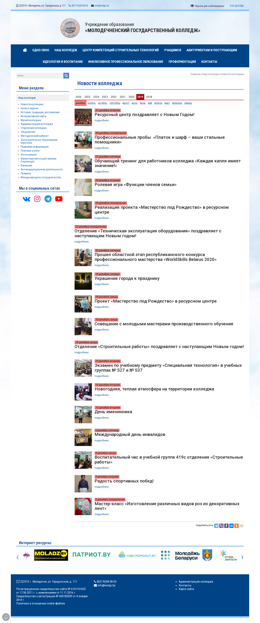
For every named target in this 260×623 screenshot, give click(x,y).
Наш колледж (211, 74)
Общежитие (28, 132)
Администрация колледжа (37, 124)
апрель (158, 103)
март (167, 103)
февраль (177, 103)
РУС (232, 6)
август (125, 103)
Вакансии (26, 165)
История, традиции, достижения (40, 112)
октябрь (102, 103)
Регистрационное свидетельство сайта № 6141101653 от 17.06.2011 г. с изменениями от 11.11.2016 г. (51, 590)
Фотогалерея (29, 154)
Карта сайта (186, 589)
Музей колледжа (31, 120)
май (150, 103)
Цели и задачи (29, 108)
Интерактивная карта (33, 116)
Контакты (185, 585)
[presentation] (17, 556)
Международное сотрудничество (41, 177)
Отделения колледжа (34, 128)
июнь (143, 103)
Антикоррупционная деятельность (42, 169)
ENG (242, 6)
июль (135, 103)
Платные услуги (30, 150)
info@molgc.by (101, 5)
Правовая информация (35, 146)
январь (188, 103)
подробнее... (102, 120)
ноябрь (92, 103)
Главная (195, 74)
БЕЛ (237, 6)
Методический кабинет (35, 135)
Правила (26, 173)
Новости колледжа (32, 104)
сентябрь (115, 103)
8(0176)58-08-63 (80, 5)
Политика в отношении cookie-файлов (40, 603)
